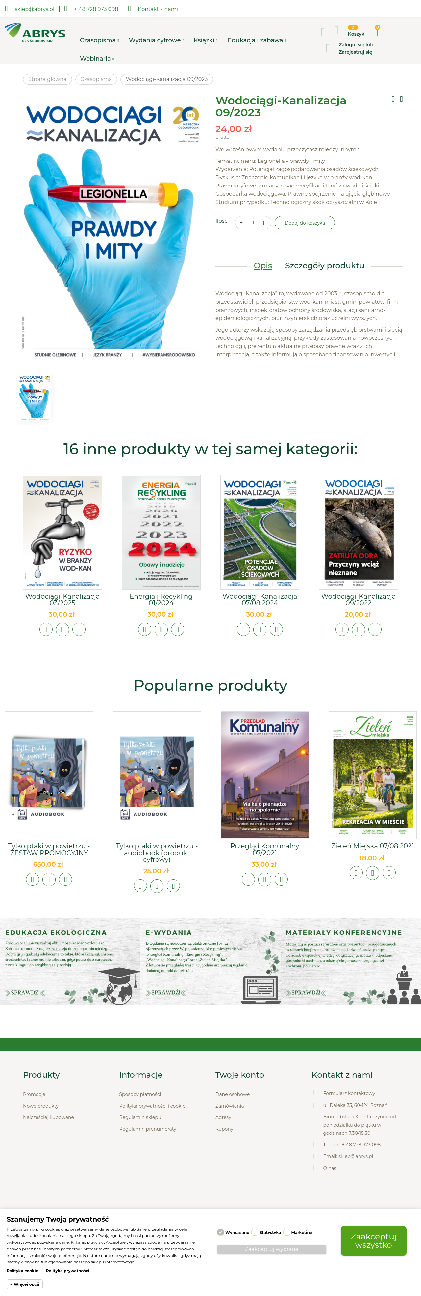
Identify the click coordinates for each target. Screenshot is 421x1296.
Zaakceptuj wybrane (272, 1249)
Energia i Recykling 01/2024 (161, 599)
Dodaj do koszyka (305, 223)
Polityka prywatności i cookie (152, 1106)
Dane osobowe (232, 1095)
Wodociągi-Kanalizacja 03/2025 (62, 599)
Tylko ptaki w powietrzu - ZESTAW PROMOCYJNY (49, 849)
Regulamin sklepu (140, 1118)
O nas (329, 1169)
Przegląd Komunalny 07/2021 (264, 849)
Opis (263, 266)
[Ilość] (253, 223)
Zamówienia (229, 1106)
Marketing (302, 1232)
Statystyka (270, 1232)
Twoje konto (239, 1075)
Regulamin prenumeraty (147, 1129)
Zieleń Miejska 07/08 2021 (372, 846)
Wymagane (237, 1232)
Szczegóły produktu (324, 266)
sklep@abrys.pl (355, 1156)
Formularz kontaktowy (349, 1094)
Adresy (223, 1118)
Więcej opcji (26, 1284)
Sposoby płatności (140, 1095)
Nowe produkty (41, 1106)
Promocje (34, 1095)
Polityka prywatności (67, 1270)
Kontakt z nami (153, 8)
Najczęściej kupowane (48, 1118)
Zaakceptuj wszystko (374, 1241)
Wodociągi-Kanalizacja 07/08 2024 (259, 599)
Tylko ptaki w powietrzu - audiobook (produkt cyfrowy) (157, 852)
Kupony (224, 1129)
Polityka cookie (22, 1270)
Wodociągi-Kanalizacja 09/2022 (358, 599)
